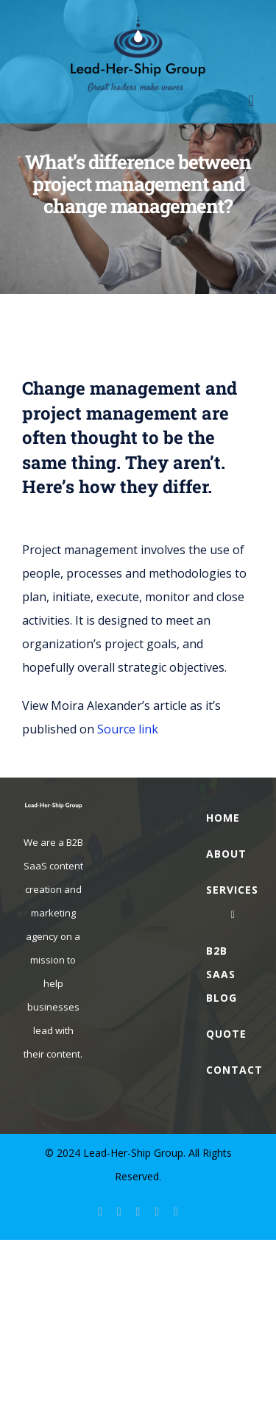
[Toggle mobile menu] (251, 101)
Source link (127, 729)
